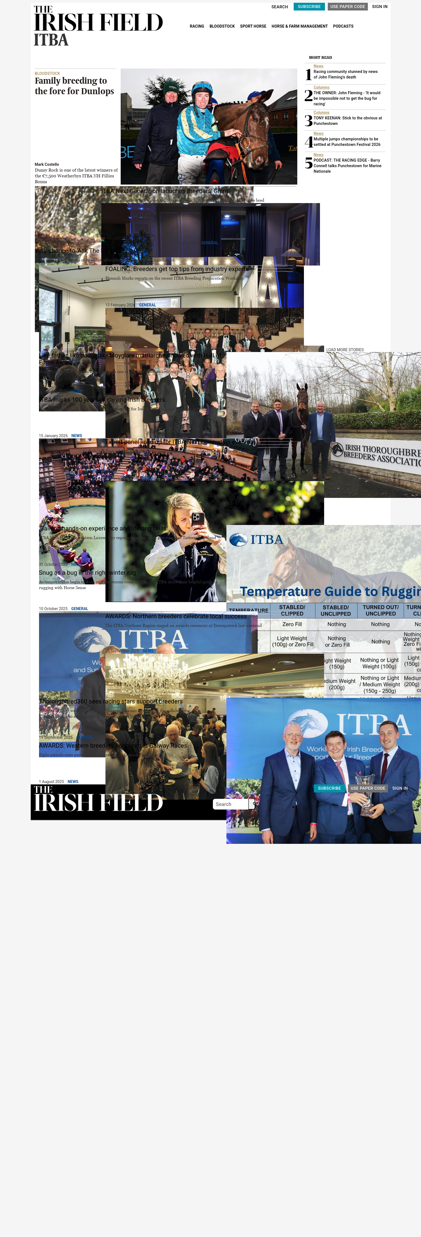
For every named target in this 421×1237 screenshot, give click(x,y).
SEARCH (280, 6)
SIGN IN (380, 6)
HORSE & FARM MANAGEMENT (300, 26)
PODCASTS (343, 26)
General (210, 243)
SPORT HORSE (253, 26)
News (76, 391)
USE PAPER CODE (347, 6)
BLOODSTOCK (223, 26)
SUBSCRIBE (309, 6)
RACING (197, 26)
